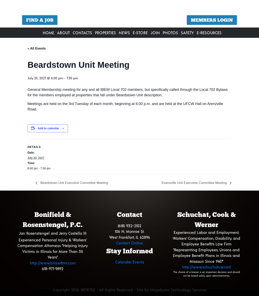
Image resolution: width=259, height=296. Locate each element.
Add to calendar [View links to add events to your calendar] (48, 128)
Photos (170, 32)
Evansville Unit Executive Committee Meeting (195, 183)
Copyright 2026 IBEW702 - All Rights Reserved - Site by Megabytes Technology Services (130, 290)
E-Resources (209, 32)
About (63, 32)
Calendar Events (129, 262)
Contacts (82, 32)
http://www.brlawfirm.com (53, 263)
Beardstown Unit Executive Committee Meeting (73, 183)
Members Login (212, 20)
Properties (105, 32)
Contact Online (129, 243)
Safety (187, 32)
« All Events (37, 48)
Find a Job (39, 20)
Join (155, 32)
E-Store (140, 32)
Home (48, 32)
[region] (129, 14)
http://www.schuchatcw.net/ (206, 267)
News (124, 32)
